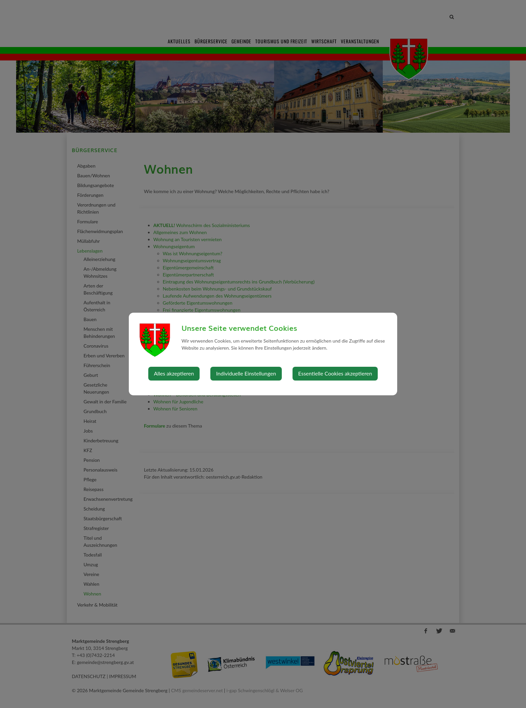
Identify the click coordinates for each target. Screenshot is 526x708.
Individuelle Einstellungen (246, 373)
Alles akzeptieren (174, 373)
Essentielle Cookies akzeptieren (335, 373)
